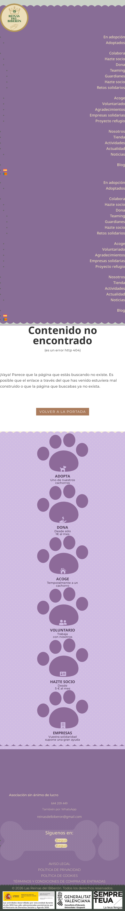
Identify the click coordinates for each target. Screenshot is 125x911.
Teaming (117, 70)
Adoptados (115, 42)
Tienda (119, 137)
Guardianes (115, 76)
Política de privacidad (59, 870)
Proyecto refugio (110, 120)
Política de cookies (59, 876)
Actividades (115, 142)
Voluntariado (113, 103)
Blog (121, 164)
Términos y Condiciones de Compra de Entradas (59, 881)
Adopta (62, 476)
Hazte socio (115, 58)
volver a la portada (62, 412)
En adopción (114, 36)
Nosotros (117, 131)
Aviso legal (59, 864)
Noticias (118, 154)
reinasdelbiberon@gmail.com (59, 816)
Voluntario (62, 630)
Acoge (119, 97)
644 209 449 (59, 803)
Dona (120, 64)
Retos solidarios (111, 87)
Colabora (117, 53)
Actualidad (115, 148)
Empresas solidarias (107, 115)
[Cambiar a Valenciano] (64, 174)
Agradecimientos (110, 109)
